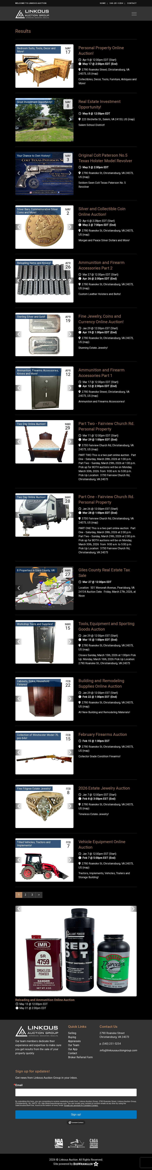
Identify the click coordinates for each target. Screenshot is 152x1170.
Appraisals (74, 1041)
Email (19, 1085)
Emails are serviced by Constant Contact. (81, 1105)
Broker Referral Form (80, 1057)
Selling (72, 1033)
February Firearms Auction (103, 734)
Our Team (73, 1045)
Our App (73, 1049)
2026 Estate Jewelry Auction (104, 788)
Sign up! (76, 1114)
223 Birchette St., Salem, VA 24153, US (104, 119)
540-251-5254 (116, 3)
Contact (132, 3)
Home (103, 3)
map (94, 73)
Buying (72, 1037)
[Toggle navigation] (134, 14)
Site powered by (76, 1164)
